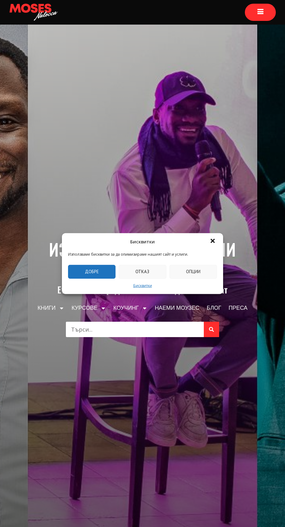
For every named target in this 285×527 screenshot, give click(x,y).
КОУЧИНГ (130, 308)
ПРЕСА (238, 308)
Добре (92, 271)
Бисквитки (142, 285)
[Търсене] (211, 329)
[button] (213, 241)
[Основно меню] (260, 12)
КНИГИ (50, 308)
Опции (193, 271)
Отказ (142, 271)
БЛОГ (214, 308)
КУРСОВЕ (89, 308)
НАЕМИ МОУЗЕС (177, 308)
